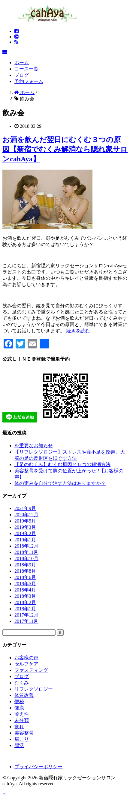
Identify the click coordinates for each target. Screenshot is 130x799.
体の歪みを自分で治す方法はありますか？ (60, 483)
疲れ (19, 726)
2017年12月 (26, 614)
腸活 (19, 745)
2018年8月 (25, 571)
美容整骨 (24, 732)
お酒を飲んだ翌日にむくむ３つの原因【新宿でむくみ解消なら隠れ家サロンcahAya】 (65, 149)
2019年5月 (25, 520)
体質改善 (24, 695)
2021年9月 (25, 508)
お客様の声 (26, 657)
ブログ (21, 75)
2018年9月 (25, 564)
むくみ (21, 682)
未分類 (21, 720)
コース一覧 (26, 68)
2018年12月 (26, 545)
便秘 (19, 701)
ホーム (21, 62)
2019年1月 (25, 539)
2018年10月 (26, 558)
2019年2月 (25, 533)
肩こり (21, 739)
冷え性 (21, 714)
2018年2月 (25, 602)
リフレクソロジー (33, 689)
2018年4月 (25, 589)
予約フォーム (28, 81)
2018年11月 (26, 552)
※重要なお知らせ (33, 445)
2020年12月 (26, 514)
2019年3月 (25, 527)
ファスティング (31, 670)
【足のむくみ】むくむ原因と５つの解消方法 (62, 464)
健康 (19, 707)
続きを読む (78, 330)
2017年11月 (26, 621)
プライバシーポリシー (38, 766)
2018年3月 (25, 596)
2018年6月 (25, 577)
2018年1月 (25, 608)
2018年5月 (25, 583)
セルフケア (26, 663)
